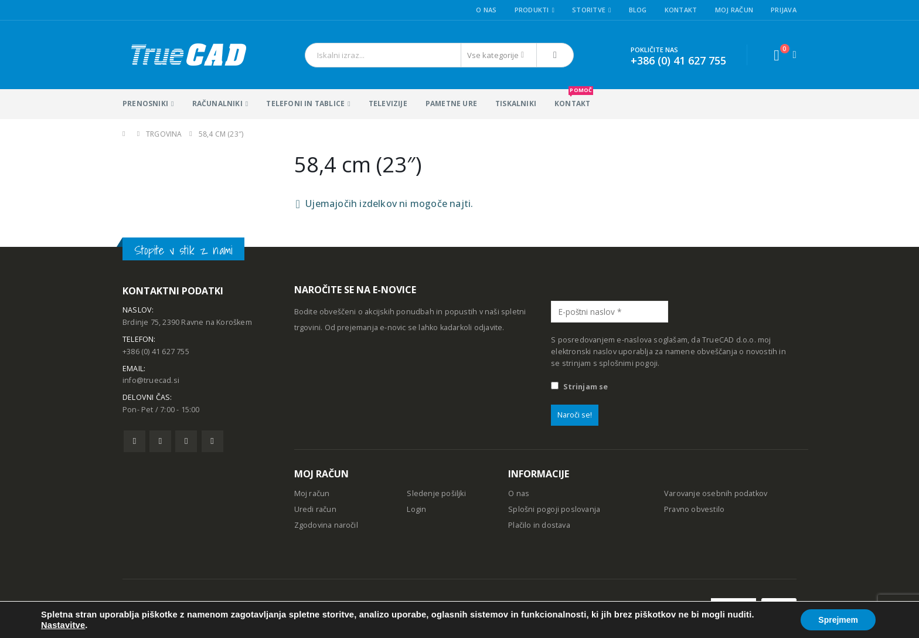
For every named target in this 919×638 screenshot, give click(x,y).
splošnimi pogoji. (629, 363)
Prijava (784, 9)
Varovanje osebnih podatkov (715, 493)
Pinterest (186, 441)
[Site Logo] (187, 54)
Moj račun (734, 9)
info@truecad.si (150, 380)
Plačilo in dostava (539, 525)
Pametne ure (451, 103)
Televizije (388, 103)
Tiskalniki (515, 103)
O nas (486, 9)
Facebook (134, 441)
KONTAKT (573, 98)
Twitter (160, 441)
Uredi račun (315, 509)
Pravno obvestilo (694, 509)
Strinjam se (579, 387)
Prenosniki (145, 103)
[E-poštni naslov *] (609, 312)
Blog (638, 9)
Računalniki (217, 103)
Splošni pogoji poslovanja (554, 509)
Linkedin (212, 441)
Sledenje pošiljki (436, 493)
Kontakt (681, 9)
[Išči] (555, 55)
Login (416, 509)
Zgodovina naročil (326, 525)
